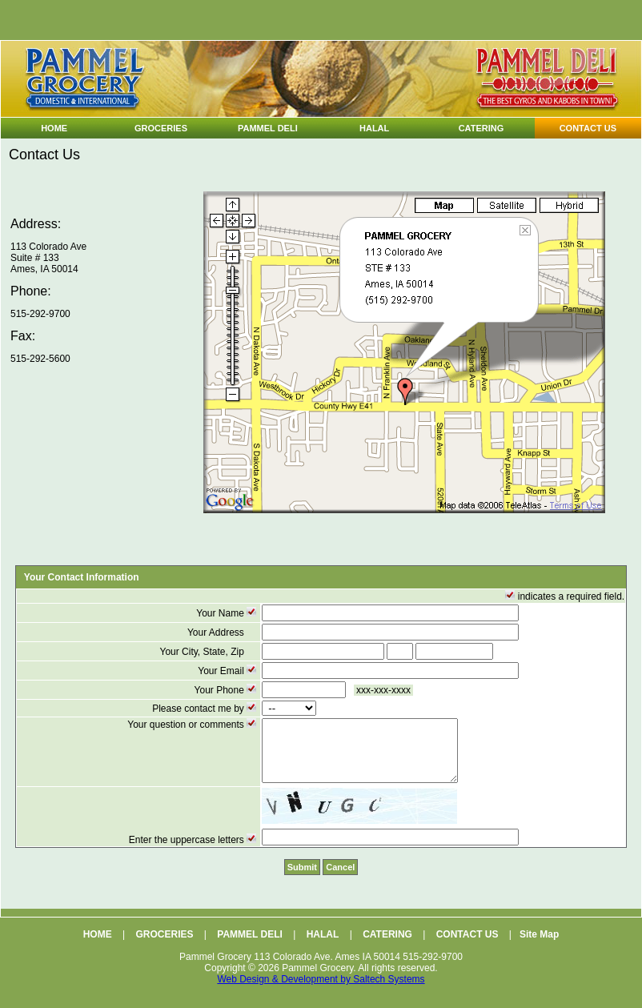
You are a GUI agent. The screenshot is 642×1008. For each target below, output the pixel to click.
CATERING (387, 946)
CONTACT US (467, 946)
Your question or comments (193, 724)
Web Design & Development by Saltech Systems (320, 991)
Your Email (228, 671)
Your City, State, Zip (209, 651)
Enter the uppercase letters (194, 851)
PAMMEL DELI (250, 946)
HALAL (323, 946)
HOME (97, 946)
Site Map (539, 946)
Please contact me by (205, 708)
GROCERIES (164, 946)
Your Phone (227, 690)
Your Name (227, 613)
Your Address (223, 632)
